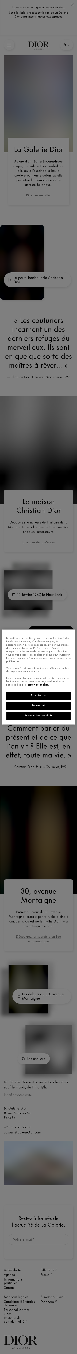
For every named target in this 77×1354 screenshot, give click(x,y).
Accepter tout (38, 695)
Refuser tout (38, 705)
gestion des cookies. (38, 685)
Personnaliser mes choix (38, 716)
